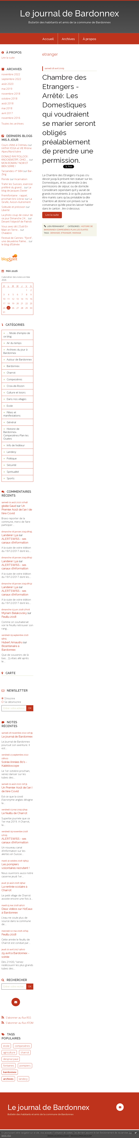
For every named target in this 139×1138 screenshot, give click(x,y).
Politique (12, 458)
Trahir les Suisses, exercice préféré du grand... (17, 185)
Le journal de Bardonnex (69, 13)
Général (11, 422)
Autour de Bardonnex (19, 359)
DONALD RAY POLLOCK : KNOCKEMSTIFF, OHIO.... (15, 158)
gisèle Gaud (9, 505)
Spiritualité (13, 471)
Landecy (11, 451)
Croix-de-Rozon (15, 386)
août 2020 (7, 83)
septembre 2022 (11, 79)
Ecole (10, 405)
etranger (66, 233)
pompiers (25, 1065)
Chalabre (7, 233)
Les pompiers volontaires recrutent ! (16, 866)
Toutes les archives (13, 123)
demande (55, 233)
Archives (68, 39)
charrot (25, 1052)
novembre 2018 (11, 93)
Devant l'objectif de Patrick (17, 221)
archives (8, 1078)
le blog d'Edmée (11, 244)
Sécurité (11, 465)
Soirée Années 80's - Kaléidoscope (14, 763)
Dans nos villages (16, 399)
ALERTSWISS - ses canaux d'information (15, 540)
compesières (22, 1045)
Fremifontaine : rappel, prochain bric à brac (14, 197)
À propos (89, 39)
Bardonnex (13, 366)
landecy (23, 1078)
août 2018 (7, 103)
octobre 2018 (9, 98)
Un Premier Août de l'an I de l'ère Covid (17, 509)
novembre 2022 (11, 74)
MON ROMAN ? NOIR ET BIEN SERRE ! (15, 164)
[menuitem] (48, 38)
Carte (10, 673)
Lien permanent (54, 226)
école (6, 1045)
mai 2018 (7, 108)
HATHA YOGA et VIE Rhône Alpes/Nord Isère (17, 149)
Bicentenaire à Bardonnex (10, 647)
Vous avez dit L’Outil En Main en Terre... (15, 228)
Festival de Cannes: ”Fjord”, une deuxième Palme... (17, 239)
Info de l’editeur (16, 445)
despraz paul (10, 1059)
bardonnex (9, 1072)
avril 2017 (7, 113)
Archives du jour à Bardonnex (15, 351)
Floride (5, 179)
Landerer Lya (10, 535)
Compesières (14, 379)
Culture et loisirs (16, 392)
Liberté (6, 210)
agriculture (9, 1052)
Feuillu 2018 (9, 616)
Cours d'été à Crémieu (14, 145)
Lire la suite (8, 57)
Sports (10, 478)
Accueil (48, 39)
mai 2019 (7, 88)
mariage (76, 233)
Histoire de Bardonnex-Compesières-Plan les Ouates (16, 433)
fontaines (8, 1065)
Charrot (11, 372)
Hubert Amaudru (12, 642)
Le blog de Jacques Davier (16, 189)
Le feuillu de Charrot (14, 813)
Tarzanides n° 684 (12, 171)
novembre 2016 (11, 117)
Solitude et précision (13, 206)
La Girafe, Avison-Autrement (17, 200)
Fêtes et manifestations (12, 414)
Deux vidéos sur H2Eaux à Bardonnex (17, 910)
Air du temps (14, 343)
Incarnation (20, 179)
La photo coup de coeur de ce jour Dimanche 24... (17, 216)
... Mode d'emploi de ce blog (16, 334)
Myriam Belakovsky (14, 613)
